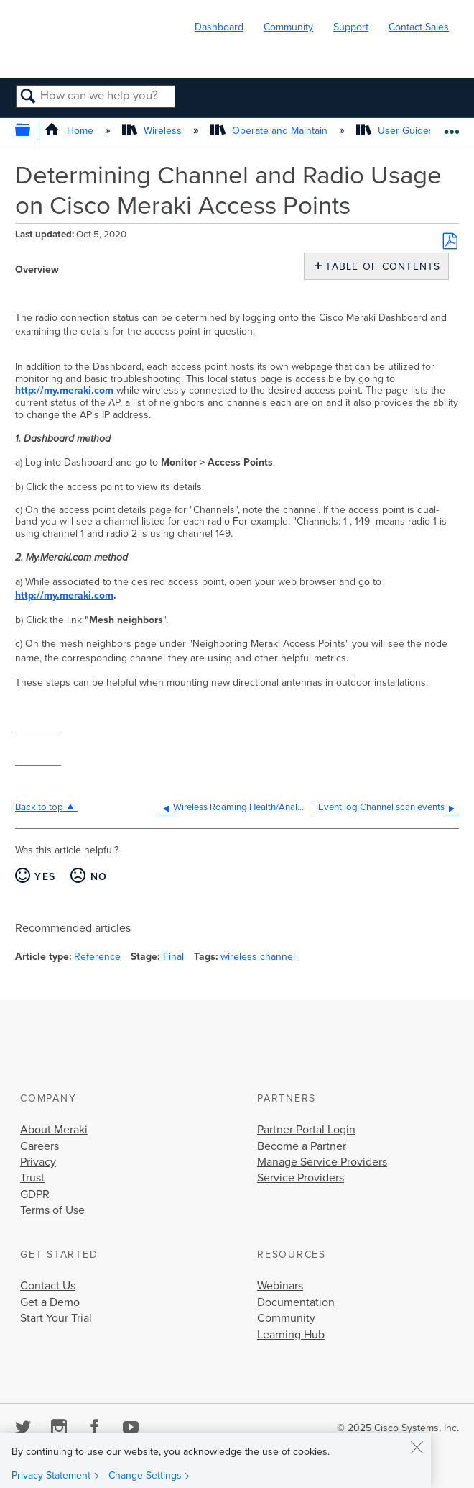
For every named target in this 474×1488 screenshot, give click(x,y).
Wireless (153, 130)
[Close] (416, 1447)
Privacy (38, 1162)
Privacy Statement (50, 1475)
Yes (44, 877)
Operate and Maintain (270, 130)
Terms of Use (52, 1210)
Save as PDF (449, 241)
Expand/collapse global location (451, 127)
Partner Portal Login (306, 1129)
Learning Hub (291, 1335)
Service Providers (300, 1178)
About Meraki (54, 1129)
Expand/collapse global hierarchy (32, 131)
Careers (39, 1146)
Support (350, 27)
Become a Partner (301, 1146)
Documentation (296, 1302)
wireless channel (257, 957)
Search (28, 97)
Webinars (280, 1286)
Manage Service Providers (322, 1162)
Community (288, 27)
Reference (97, 957)
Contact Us (47, 1286)
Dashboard (219, 27)
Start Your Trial (56, 1318)
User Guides (396, 130)
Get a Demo (50, 1302)
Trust (32, 1178)
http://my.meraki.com (64, 390)
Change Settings (145, 1475)
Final (173, 957)
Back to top (39, 807)
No (99, 877)
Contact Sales (419, 27)
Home (70, 130)
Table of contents (379, 266)
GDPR (35, 1194)
